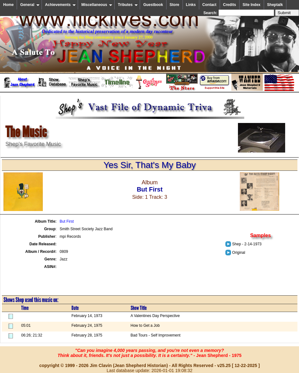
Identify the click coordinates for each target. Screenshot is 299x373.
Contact (209, 5)
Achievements (60, 5)
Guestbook (153, 5)
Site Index (252, 5)
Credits (229, 5)
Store (174, 5)
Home (8, 5)
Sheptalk (275, 5)
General (30, 5)
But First (67, 221)
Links (191, 5)
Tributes (128, 5)
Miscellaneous (96, 5)
